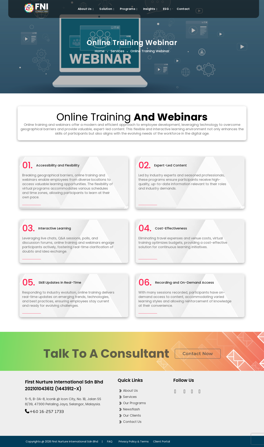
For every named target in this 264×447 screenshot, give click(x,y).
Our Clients (129, 415)
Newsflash (129, 409)
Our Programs (132, 403)
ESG (167, 9)
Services (127, 396)
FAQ (109, 441)
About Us (86, 9)
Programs (129, 9)
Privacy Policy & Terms (134, 441)
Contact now (197, 356)
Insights (151, 9)
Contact (183, 9)
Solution (107, 9)
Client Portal (161, 441)
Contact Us (130, 421)
